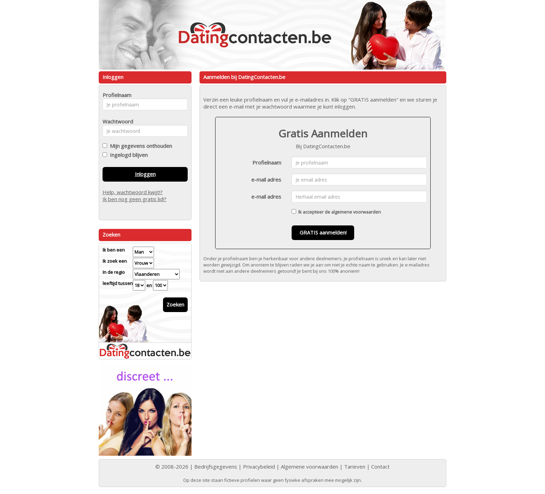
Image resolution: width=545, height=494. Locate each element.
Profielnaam (266, 162)
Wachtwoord (116, 121)
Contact (380, 466)
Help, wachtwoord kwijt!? (133, 192)
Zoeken (175, 304)
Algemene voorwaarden (309, 466)
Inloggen (145, 173)
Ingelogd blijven (127, 154)
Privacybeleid (259, 466)
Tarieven (354, 466)
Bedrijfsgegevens (215, 466)
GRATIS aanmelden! (323, 232)
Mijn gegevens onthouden (139, 145)
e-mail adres (266, 179)
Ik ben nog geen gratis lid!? (134, 199)
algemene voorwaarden (356, 212)
